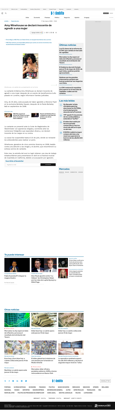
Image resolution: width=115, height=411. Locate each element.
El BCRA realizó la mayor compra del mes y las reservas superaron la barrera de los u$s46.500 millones (73, 136)
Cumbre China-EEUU (35, 9)
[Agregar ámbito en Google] (36, 32)
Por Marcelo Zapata (9, 282)
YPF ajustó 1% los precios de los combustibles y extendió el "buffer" (72, 117)
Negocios (67, 17)
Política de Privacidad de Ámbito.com (31, 393)
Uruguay (86, 17)
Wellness (105, 387)
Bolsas (67, 172)
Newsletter (111, 17)
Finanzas (47, 17)
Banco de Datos (63, 387)
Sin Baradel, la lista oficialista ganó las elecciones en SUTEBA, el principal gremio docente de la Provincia (72, 108)
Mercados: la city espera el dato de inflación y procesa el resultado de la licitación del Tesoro (70, 60)
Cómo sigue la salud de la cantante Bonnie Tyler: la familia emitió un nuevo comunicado (76, 273)
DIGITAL (40, 398)
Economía (37, 17)
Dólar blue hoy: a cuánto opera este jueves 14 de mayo (42, 332)
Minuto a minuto (10, 328)
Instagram (13, 381)
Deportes (26, 390)
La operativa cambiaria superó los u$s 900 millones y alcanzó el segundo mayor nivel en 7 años (70, 360)
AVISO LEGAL (51, 393)
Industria (76, 9)
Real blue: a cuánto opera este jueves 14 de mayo (15, 371)
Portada (7, 387)
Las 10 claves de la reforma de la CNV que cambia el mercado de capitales (70, 51)
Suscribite (48, 164)
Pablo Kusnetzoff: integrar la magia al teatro (15, 277)
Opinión (77, 17)
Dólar (27, 17)
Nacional (7, 390)
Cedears (80, 172)
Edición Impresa (38, 390)
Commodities (73, 172)
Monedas (61, 172)
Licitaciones (88, 393)
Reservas (61, 9)
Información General (55, 390)
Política (57, 17)
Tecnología (91, 390)
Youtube (21, 381)
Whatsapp (26, 381)
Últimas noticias (20, 387)
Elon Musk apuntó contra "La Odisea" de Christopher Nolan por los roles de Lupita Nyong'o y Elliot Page (43, 279)
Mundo (16, 390)
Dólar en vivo (14, 9)
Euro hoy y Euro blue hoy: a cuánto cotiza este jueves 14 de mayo (16, 360)
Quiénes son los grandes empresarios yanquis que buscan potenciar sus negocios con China (71, 80)
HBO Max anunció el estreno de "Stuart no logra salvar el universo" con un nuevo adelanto (21, 116)
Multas (78, 393)
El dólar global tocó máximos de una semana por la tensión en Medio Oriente (43, 360)
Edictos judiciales (65, 393)
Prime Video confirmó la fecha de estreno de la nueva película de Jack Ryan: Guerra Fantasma (76, 263)
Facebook (9, 381)
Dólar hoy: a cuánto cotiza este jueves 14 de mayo (69, 332)
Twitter (5, 381)
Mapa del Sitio (9, 393)
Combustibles (24, 9)
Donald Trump (52, 9)
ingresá (111, 13)
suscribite (106, 13)
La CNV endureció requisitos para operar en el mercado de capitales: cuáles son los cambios (70, 90)
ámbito (6, 21)
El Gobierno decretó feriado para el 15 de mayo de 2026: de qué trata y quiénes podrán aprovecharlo (70, 70)
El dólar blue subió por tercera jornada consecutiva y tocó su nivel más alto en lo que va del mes (72, 125)
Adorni (44, 9)
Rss (99, 390)
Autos (68, 390)
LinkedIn (17, 381)
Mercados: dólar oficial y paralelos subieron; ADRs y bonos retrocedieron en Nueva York (44, 371)
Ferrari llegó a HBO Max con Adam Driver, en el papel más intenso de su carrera (28, 39)
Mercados (76, 387)
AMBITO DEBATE (72, 398)
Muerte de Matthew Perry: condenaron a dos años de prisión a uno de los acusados (48, 116)
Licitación (69, 9)
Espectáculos (15, 21)
